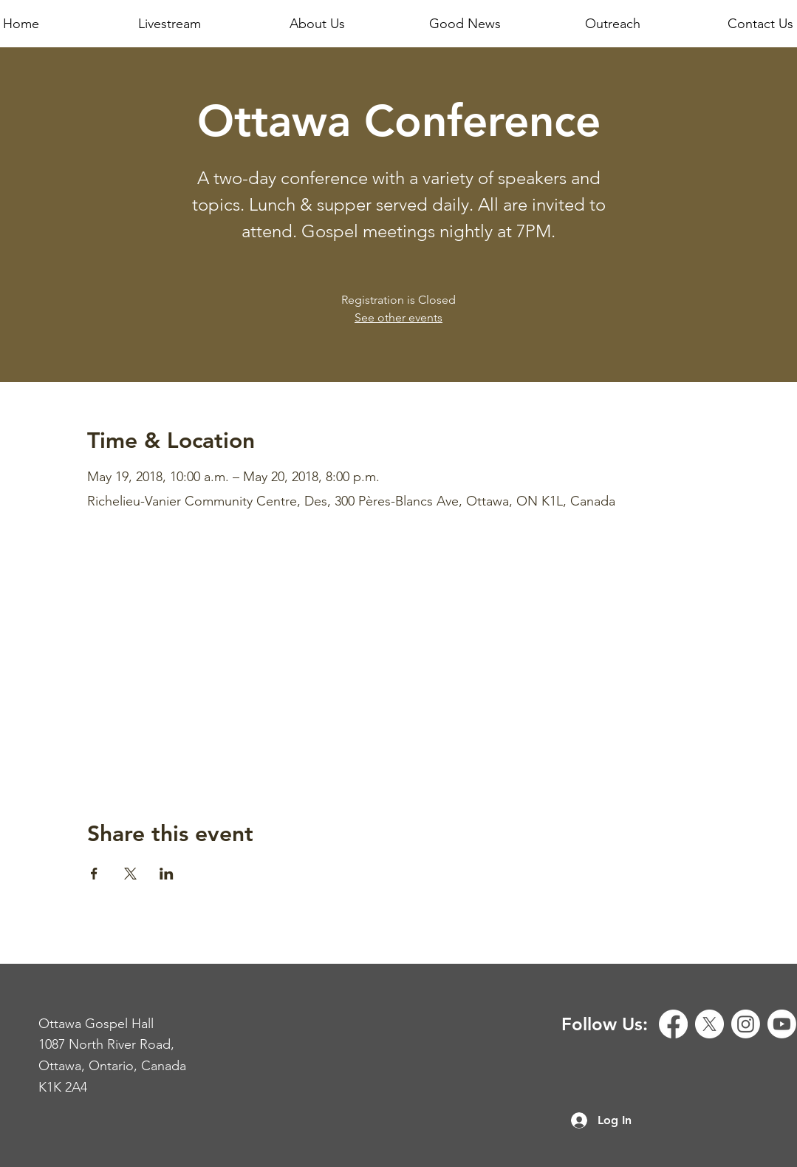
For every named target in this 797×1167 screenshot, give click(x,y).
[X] (709, 1024)
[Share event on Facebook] (94, 873)
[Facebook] (673, 1024)
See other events (398, 317)
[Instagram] (745, 1024)
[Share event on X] (130, 873)
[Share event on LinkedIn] (167, 873)
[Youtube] (781, 1024)
